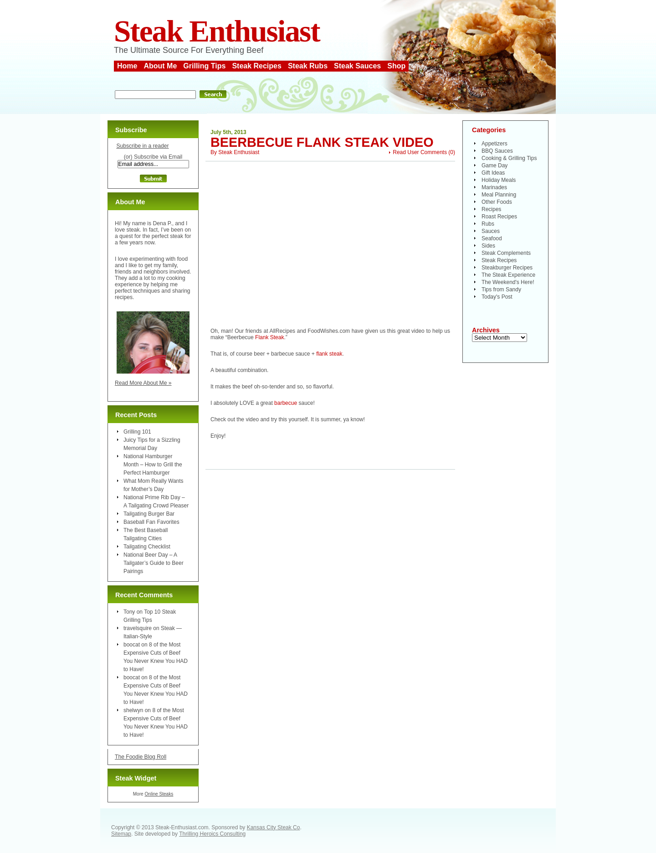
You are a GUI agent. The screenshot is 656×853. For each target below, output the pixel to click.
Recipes (491, 209)
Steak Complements (506, 253)
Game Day (494, 165)
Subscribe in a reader (142, 146)
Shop (396, 66)
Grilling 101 (137, 432)
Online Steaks (158, 793)
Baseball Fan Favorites (151, 522)
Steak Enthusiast (217, 31)
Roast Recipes (499, 216)
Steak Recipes (257, 66)
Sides (488, 246)
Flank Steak (269, 337)
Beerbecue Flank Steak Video (322, 142)
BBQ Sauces (497, 151)
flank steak (329, 354)
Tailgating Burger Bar (148, 514)
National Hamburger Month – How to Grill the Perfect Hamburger (152, 464)
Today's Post (497, 297)
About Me (160, 66)
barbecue (285, 403)
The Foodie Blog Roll (140, 757)
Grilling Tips (204, 66)
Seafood (492, 238)
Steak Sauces (357, 66)
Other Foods (497, 202)
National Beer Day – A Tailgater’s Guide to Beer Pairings (153, 563)
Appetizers (494, 143)
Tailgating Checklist (146, 546)
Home (127, 66)
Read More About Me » (143, 383)
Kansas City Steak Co (273, 827)
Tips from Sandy (501, 289)
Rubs (488, 224)
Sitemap (121, 834)
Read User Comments (420, 152)
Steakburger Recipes (507, 267)
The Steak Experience (508, 275)
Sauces (491, 231)
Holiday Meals (499, 180)
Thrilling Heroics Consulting (212, 834)
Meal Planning (499, 194)
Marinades (494, 187)
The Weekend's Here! (508, 282)
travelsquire (137, 628)
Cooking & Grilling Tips (509, 158)
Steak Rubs (308, 66)
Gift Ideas (493, 173)
